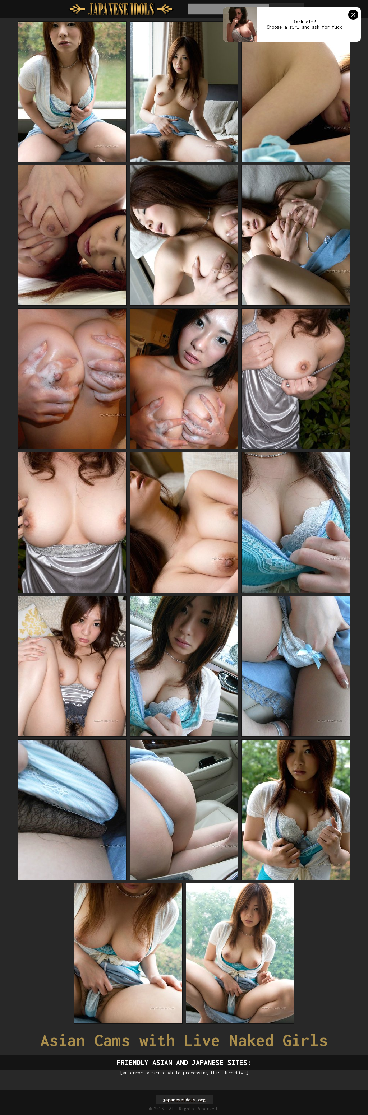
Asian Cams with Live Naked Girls (184, 1040)
